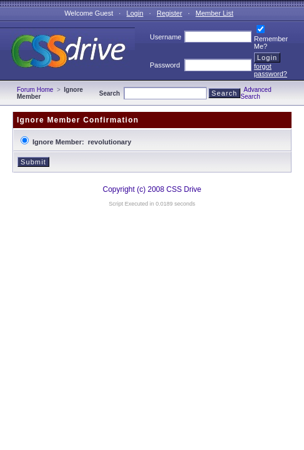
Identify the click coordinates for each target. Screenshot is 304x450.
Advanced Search (256, 93)
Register (169, 13)
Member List (214, 13)
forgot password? (270, 70)
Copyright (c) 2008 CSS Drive (151, 189)
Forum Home (35, 89)
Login (135, 13)
